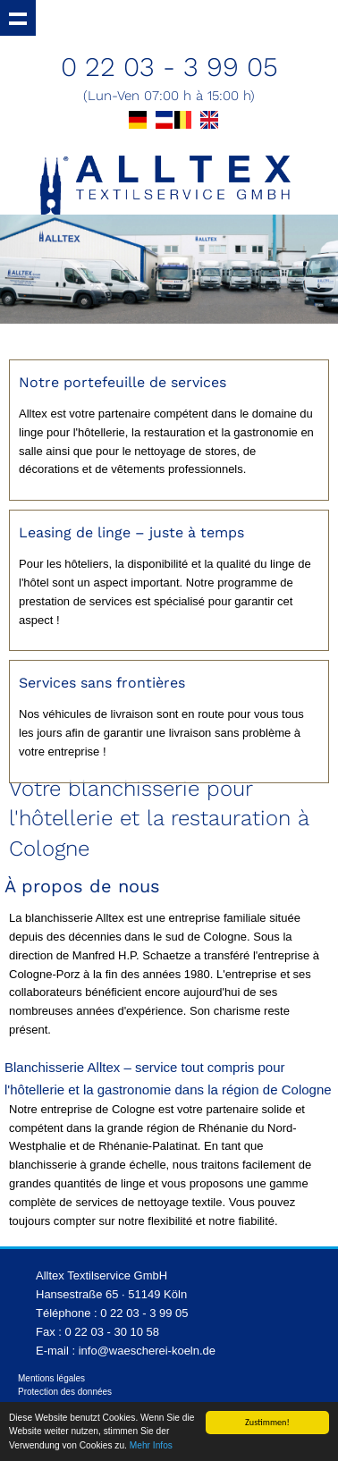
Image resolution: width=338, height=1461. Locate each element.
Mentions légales (51, 1378)
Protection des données (65, 1392)
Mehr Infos (151, 1446)
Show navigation (18, 18)
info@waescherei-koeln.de (147, 1350)
